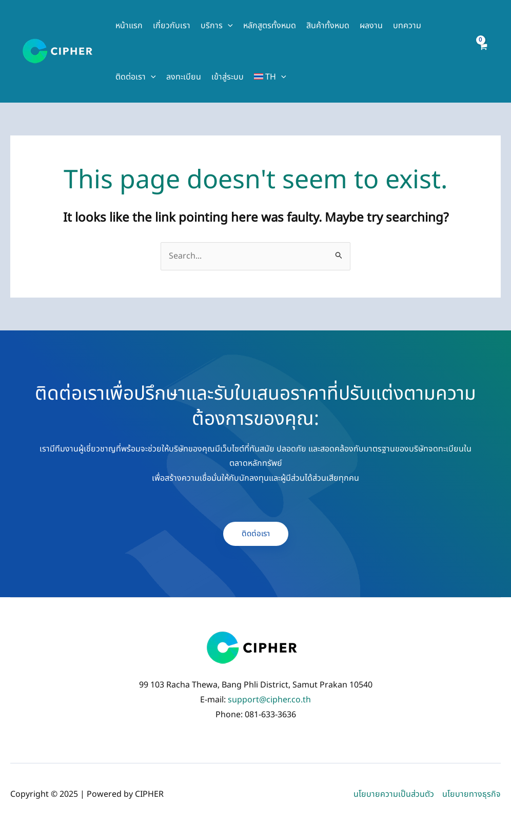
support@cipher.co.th (269, 700)
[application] (228, 25)
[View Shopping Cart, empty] (482, 51)
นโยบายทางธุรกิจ (471, 794)
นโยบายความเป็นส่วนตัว (393, 794)
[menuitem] (270, 77)
